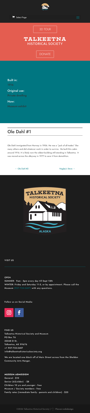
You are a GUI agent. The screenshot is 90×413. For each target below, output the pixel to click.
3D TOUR (45, 29)
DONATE (45, 54)
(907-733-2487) (22, 288)
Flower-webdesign (64, 408)
